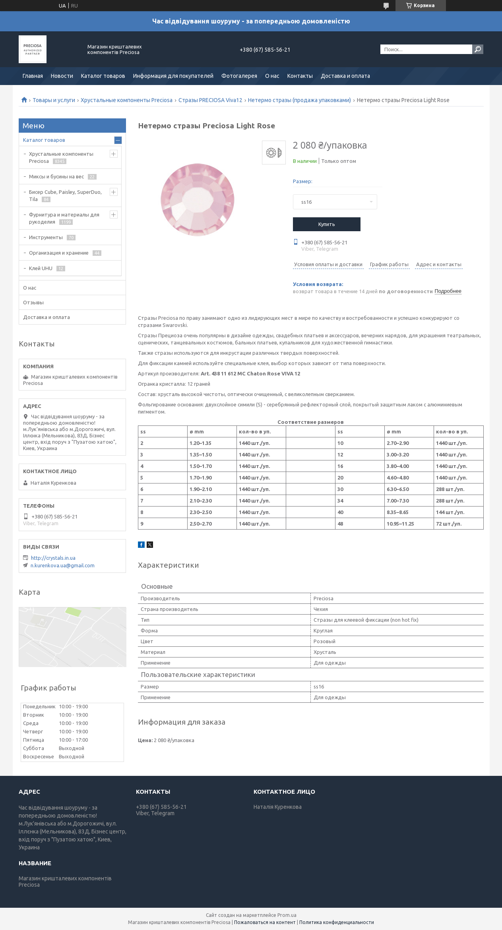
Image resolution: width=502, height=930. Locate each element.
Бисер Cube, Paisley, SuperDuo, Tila (65, 195)
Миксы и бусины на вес (56, 176)
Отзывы (33, 302)
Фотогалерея (239, 76)
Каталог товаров (103, 76)
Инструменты (46, 237)
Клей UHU (40, 268)
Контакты (300, 76)
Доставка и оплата (345, 76)
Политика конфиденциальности (336, 922)
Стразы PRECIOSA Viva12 (210, 100)
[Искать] (477, 49)
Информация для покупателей (173, 76)
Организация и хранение (59, 252)
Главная (33, 76)
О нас (272, 76)
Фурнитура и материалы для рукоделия (64, 218)
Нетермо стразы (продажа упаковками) (299, 100)
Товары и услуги (54, 100)
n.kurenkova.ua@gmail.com (63, 565)
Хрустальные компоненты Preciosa (127, 100)
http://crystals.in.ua (53, 558)
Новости (62, 76)
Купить (326, 224)
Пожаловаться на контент (265, 922)
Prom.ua (287, 915)
